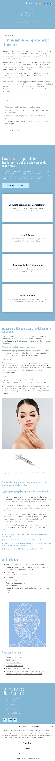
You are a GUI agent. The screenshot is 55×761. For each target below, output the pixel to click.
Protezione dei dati (33, 758)
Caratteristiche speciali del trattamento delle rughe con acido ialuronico (26, 111)
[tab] (29, 657)
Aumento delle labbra (14, 666)
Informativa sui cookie (21, 758)
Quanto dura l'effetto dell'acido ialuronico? (22, 540)
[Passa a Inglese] (44, 3)
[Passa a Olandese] (47, 3)
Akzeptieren (27, 743)
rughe (6, 336)
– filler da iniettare (18, 668)
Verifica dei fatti (11, 127)
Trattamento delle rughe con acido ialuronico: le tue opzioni (25, 117)
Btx (41, 365)
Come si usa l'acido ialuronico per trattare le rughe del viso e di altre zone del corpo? (26, 544)
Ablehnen (27, 748)
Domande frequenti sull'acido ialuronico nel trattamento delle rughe (27, 122)
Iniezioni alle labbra (13, 663)
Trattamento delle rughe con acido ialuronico (22, 107)
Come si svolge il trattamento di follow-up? (23, 549)
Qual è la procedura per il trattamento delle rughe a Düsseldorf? (25, 535)
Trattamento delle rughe (15, 657)
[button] (52, 726)
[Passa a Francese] (51, 3)
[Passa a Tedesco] (40, 3)
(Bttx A (45, 365)
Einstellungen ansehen (27, 754)
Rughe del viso (12, 660)
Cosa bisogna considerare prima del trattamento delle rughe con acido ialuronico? (26, 492)
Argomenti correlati (12, 130)
